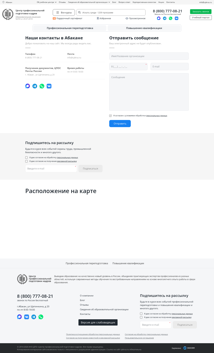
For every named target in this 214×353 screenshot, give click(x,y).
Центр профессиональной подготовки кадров (30, 12)
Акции (161, 2)
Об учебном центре (46, 2)
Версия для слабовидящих (98, 322)
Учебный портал (200, 17)
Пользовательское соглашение (139, 338)
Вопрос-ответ (124, 2)
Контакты (170, 2)
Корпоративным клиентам (144, 2)
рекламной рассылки (67, 161)
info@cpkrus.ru (205, 2)
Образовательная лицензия (28, 17)
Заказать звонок (200, 11)
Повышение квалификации (144, 28)
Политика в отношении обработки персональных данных (93, 334)
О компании (86, 295)
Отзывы (62, 2)
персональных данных (156, 115)
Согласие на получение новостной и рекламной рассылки (93, 338)
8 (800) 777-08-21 (167, 11)
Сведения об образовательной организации (89, 2)
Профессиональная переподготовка (70, 28)
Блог (114, 2)
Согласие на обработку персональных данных (146, 334)
